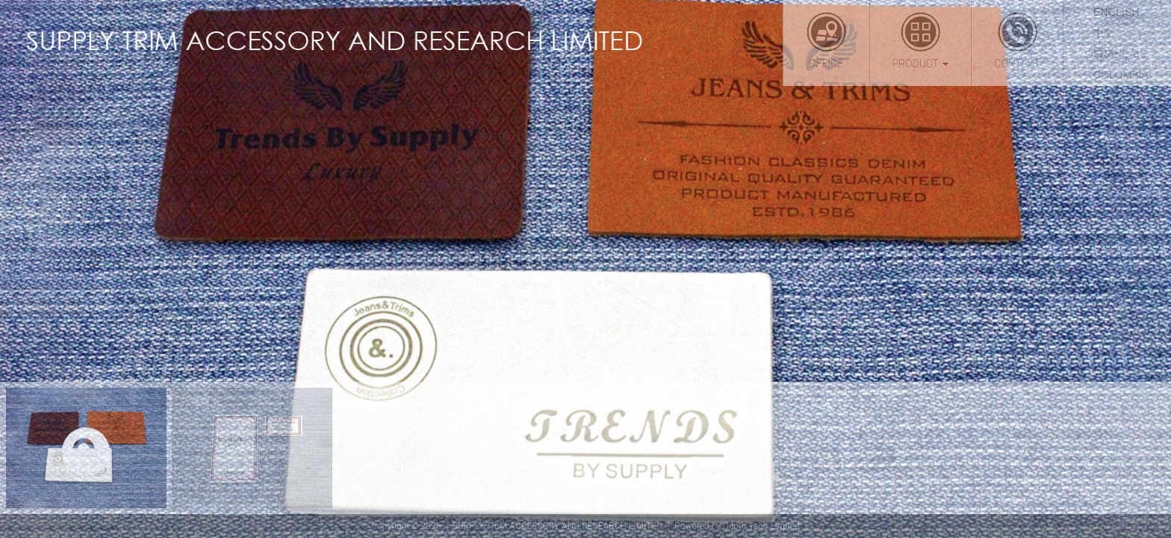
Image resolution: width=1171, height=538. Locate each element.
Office (826, 40)
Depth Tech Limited (761, 526)
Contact (1017, 40)
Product (920, 40)
